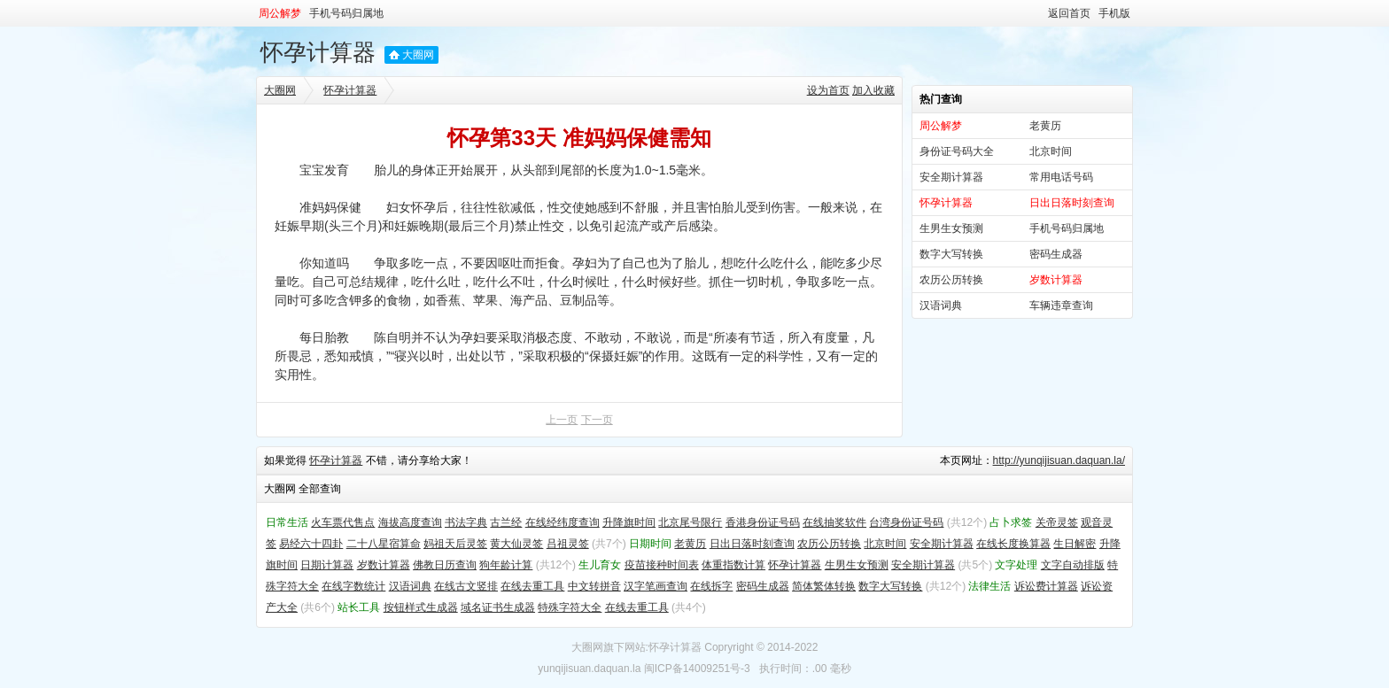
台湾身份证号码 (906, 522)
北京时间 (1050, 151)
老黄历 (1045, 126)
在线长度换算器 (1013, 543)
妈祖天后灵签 (455, 543)
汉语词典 (941, 305)
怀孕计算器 (318, 52)
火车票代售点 (343, 522)
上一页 (562, 420)
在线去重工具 (532, 586)
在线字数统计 (353, 586)
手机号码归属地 (346, 13)
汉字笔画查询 (655, 586)
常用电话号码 (1061, 177)
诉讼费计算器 (1046, 586)
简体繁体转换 (824, 586)
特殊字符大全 (569, 607)
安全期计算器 (951, 177)
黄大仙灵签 (516, 543)
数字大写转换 (951, 254)
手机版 (1114, 13)
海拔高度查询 (410, 522)
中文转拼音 (594, 586)
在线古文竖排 (466, 586)
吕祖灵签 (568, 543)
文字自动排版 (1073, 565)
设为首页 (828, 90)
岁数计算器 (383, 565)
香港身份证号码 (763, 522)
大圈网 (418, 55)
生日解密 (1074, 543)
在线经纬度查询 (562, 522)
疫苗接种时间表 (662, 565)
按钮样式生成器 (421, 607)
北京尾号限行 (690, 522)
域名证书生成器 (498, 607)
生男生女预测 (951, 228)
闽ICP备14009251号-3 (697, 668)
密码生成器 (1055, 254)
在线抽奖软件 (834, 522)
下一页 (597, 420)
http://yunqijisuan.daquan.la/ (1059, 460)
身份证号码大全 (957, 151)
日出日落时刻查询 (752, 543)
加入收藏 (873, 90)
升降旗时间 (629, 522)
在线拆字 (711, 586)
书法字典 (466, 522)
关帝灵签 (1057, 522)
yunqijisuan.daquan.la (589, 668)
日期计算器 (326, 565)
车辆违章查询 (1061, 305)
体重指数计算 (733, 565)
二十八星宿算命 (383, 543)
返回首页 (1069, 13)
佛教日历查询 (445, 565)
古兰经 (506, 522)
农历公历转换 (951, 280)
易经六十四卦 (311, 543)
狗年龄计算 (505, 565)
